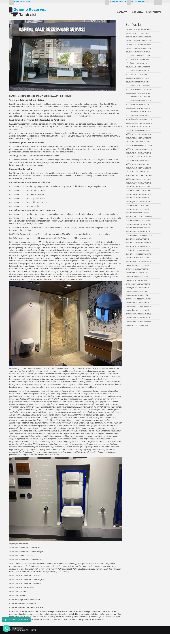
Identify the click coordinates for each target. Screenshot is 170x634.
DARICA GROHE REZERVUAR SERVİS (138, 318)
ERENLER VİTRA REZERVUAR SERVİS (138, 250)
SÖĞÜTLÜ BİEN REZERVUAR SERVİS (138, 164)
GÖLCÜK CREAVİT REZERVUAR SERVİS (139, 89)
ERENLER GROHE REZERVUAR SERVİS (138, 243)
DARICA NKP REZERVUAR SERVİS (137, 269)
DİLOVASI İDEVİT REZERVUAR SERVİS (138, 37)
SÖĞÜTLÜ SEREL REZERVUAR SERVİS (138, 138)
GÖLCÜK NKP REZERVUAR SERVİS (137, 104)
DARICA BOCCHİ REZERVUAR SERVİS (138, 299)
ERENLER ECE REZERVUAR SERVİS (137, 213)
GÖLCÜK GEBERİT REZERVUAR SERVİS (139, 101)
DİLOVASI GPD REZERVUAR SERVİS (137, 33)
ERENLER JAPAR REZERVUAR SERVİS (138, 202)
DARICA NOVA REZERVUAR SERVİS (137, 303)
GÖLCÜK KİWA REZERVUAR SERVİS (137, 78)
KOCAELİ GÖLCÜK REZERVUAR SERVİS (139, 119)
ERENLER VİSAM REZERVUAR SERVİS (138, 187)
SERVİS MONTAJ (153, 12)
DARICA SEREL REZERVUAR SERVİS (137, 325)
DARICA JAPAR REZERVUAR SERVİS (137, 288)
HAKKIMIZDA (137, 12)
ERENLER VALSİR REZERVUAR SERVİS (138, 194)
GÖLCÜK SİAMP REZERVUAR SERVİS (138, 93)
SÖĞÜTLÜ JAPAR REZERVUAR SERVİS (138, 168)
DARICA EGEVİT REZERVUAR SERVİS (138, 284)
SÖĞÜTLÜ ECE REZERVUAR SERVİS (137, 160)
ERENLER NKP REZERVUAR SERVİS (137, 239)
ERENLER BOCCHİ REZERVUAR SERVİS (139, 254)
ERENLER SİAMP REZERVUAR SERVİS (138, 220)
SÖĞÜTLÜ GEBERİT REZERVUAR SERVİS (139, 145)
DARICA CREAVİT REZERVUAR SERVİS (138, 306)
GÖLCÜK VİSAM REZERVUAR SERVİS (138, 52)
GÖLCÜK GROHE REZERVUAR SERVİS (138, 97)
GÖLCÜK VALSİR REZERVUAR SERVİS (138, 56)
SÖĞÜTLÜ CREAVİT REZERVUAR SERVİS (139, 157)
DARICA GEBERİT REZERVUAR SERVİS (138, 321)
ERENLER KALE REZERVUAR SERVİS (138, 258)
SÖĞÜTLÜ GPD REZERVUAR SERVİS (138, 172)
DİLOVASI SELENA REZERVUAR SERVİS (139, 41)
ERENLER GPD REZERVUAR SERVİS (137, 198)
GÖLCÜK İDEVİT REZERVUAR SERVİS (138, 59)
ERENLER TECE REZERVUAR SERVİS (138, 209)
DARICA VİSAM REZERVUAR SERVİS (138, 265)
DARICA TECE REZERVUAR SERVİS (137, 276)
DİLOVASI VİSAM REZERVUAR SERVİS (138, 48)
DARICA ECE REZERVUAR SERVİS (137, 295)
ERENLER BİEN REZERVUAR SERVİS (137, 205)
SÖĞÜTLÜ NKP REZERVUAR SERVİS (138, 142)
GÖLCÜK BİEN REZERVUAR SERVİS (137, 71)
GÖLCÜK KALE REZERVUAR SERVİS (137, 115)
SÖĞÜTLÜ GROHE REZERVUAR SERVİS (139, 149)
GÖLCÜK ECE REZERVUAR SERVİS (137, 74)
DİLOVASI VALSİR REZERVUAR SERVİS (138, 44)
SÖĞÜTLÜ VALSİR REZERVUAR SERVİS (138, 179)
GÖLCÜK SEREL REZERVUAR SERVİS (138, 108)
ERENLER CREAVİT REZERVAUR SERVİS (139, 235)
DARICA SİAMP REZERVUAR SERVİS (138, 310)
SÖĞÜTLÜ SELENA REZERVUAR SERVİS (139, 175)
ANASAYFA (122, 12)
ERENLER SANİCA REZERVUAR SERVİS (138, 262)
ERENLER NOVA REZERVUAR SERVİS (138, 232)
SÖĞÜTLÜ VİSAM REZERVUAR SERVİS (138, 183)
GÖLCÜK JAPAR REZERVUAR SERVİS (138, 67)
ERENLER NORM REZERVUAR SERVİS (138, 224)
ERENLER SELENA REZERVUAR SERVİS (138, 190)
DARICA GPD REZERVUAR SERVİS (137, 280)
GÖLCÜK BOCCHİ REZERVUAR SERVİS (138, 112)
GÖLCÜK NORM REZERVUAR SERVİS (138, 82)
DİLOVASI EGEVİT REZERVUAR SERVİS (138, 29)
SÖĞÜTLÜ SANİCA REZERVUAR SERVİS (139, 123)
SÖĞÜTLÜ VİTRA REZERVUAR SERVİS (138, 130)
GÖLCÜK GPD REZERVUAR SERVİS (137, 63)
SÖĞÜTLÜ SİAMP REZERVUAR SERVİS (138, 153)
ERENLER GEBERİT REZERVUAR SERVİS (139, 217)
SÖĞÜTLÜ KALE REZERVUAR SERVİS (138, 127)
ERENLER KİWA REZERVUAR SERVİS (138, 228)
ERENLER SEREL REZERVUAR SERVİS (138, 247)
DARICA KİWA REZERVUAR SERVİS (137, 273)
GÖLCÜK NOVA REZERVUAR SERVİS (138, 86)
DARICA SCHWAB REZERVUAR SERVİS (138, 314)
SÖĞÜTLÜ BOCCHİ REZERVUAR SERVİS (139, 134)
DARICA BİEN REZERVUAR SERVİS (137, 291)
